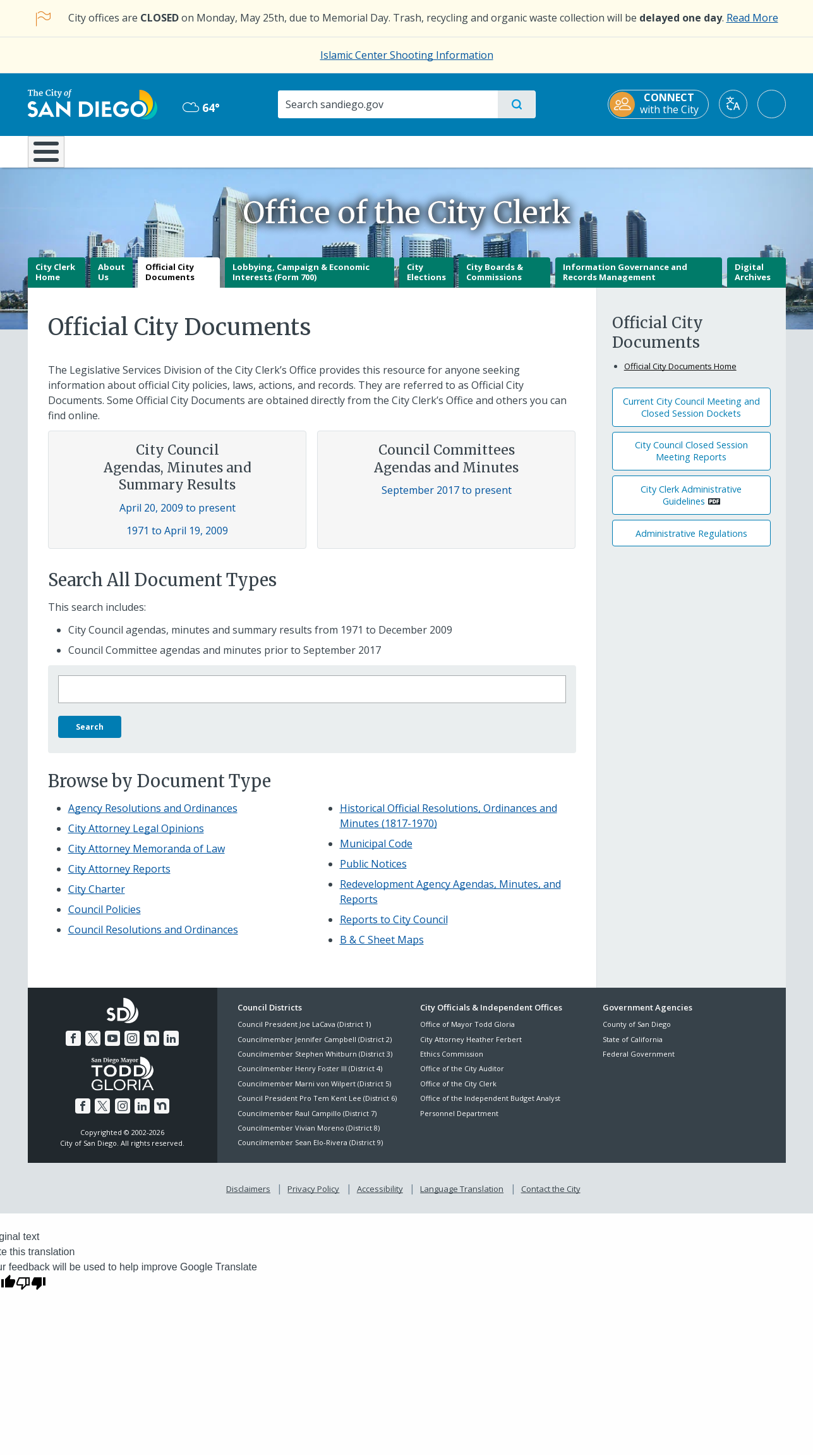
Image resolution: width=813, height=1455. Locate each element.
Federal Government (639, 1062)
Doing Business (362, 150)
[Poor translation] (31, 1291)
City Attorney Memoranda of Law (146, 857)
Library (477, 150)
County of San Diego (637, 1033)
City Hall (724, 150)
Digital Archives (753, 281)
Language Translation (461, 1197)
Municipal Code (376, 852)
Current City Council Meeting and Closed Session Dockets (691, 416)
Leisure (134, 150)
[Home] (52, 156)
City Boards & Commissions (494, 281)
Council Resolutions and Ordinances (153, 938)
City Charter (96, 898)
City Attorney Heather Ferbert (471, 1048)
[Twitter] (92, 1047)
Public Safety (600, 150)
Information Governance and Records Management (625, 281)
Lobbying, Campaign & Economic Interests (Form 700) (301, 281)
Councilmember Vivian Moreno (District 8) (309, 1136)
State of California (633, 1048)
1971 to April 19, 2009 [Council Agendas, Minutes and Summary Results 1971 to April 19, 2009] (177, 539)
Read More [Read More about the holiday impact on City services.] (752, 18)
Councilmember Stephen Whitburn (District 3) (315, 1062)
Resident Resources (251, 150)
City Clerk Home (55, 281)
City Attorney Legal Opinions (136, 837)
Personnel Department (459, 1122)
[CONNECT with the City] (658, 104)
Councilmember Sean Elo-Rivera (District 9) (310, 1152)
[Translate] (733, 104)
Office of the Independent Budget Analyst (490, 1107)
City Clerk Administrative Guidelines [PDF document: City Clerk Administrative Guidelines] (691, 504)
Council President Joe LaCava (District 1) (304, 1033)
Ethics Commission (451, 1062)
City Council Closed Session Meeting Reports (691, 460)
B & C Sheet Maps (382, 948)
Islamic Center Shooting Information (406, 55)
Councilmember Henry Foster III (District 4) (310, 1078)
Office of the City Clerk (458, 1092)
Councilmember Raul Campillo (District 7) (307, 1122)
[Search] (387, 104)
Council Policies (104, 918)
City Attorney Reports (119, 878)
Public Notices (373, 873)
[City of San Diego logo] (92, 104)
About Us (111, 281)
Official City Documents (170, 281)
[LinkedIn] (171, 1047)
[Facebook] (73, 1047)
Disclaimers (248, 1197)
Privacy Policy (313, 1197)
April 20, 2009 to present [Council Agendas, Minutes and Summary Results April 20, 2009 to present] (177, 517)
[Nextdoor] (151, 1047)
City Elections (426, 281)
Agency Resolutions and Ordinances (153, 817)
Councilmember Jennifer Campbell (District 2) (315, 1048)
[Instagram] (132, 1047)
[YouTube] (112, 1047)
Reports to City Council (394, 928)
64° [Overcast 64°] (201, 107)
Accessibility (380, 1197)
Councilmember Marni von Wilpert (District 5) (314, 1092)
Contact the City (551, 1197)
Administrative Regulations (691, 542)
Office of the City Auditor (462, 1078)
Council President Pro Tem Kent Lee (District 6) (317, 1107)
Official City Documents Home (680, 375)
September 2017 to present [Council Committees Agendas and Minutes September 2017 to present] (447, 499)
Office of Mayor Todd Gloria (467, 1033)
